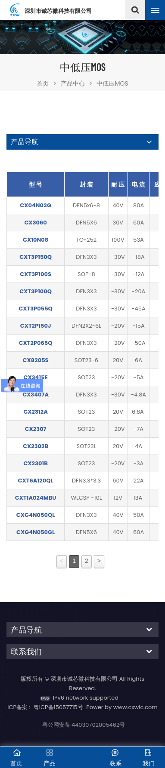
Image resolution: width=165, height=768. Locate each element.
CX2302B (35, 446)
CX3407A (35, 394)
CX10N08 (35, 240)
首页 (46, 83)
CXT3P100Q (35, 291)
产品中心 (73, 83)
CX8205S (36, 360)
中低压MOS (112, 83)
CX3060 (35, 222)
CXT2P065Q (36, 343)
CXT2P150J (35, 326)
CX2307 (36, 429)
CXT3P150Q (35, 257)
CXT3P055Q (35, 308)
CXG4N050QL (35, 515)
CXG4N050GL (35, 532)
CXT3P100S (35, 274)
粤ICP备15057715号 (58, 707)
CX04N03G (35, 205)
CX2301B (35, 463)
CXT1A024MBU (35, 498)
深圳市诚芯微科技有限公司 (58, 11)
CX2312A (35, 412)
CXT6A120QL (35, 480)
